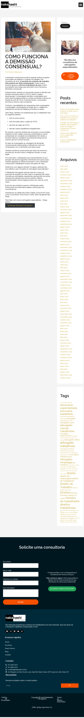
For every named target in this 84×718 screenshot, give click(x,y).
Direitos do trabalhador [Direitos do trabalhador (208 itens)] (70, 499)
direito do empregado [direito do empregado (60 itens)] (66, 477)
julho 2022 (64, 294)
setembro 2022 (66, 288)
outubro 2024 (65, 221)
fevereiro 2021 (65, 343)
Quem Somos (10, 649)
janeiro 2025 (64, 213)
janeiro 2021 (64, 346)
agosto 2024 (65, 227)
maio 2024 (64, 233)
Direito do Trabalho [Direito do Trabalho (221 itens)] (66, 485)
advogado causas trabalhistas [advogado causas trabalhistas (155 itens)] (67, 428)
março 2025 (64, 207)
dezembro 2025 (66, 181)
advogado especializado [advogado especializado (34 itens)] (65, 435)
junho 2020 (64, 366)
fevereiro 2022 (65, 308)
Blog (6, 652)
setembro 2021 (66, 323)
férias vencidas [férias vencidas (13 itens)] (68, 512)
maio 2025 (64, 201)
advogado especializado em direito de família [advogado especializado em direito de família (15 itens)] (69, 438)
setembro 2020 (66, 357)
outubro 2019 (65, 378)
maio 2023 (64, 265)
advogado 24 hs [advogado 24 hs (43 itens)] (67, 423)
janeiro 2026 (64, 178)
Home (7, 643)
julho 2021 (64, 329)
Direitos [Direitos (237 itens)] (65, 492)
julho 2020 (64, 363)
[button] (80, 4)
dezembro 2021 (66, 314)
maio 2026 (64, 166)
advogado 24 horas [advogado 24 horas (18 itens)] (66, 421)
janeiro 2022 (64, 311)
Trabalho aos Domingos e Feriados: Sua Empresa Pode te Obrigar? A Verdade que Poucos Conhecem (69, 126)
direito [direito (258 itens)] (71, 473)
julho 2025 (64, 195)
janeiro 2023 (64, 276)
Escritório (8, 646)
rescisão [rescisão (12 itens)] (77, 518)
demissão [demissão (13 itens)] (69, 469)
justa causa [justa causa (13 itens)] (68, 514)
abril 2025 (63, 204)
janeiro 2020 (64, 372)
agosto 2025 (65, 192)
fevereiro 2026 (65, 175)
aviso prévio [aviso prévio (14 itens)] (71, 465)
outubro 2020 (65, 355)
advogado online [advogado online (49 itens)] (72, 440)
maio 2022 (64, 299)
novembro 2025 (66, 183)
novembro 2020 (66, 352)
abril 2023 (63, 268)
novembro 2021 (66, 317)
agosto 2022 (65, 291)
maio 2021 (64, 334)
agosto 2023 (65, 259)
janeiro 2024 (64, 244)
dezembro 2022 (66, 279)
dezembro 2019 (66, 375)
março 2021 (64, 340)
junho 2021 (64, 331)
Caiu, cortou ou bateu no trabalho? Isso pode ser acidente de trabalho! (69, 118)
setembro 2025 (66, 189)
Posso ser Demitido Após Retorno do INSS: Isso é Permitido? (69, 111)
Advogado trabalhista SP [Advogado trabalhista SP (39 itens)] (69, 456)
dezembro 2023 (66, 247)
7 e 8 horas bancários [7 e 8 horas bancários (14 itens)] (66, 402)
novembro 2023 (66, 250)
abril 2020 (63, 369)
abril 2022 (63, 302)
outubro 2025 (65, 186)
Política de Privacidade (5, 699)
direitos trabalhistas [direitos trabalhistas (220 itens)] (68, 506)
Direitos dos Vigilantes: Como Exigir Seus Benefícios (68, 135)
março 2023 (64, 271)
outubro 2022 (65, 285)
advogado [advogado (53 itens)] (71, 418)
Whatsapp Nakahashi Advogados (20, 205)
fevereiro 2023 (65, 273)
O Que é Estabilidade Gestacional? (68, 141)
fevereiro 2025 (65, 210)
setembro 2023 (66, 256)
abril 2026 (63, 169)
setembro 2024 (66, 224)
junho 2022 (64, 297)
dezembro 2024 (66, 215)
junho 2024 (64, 230)
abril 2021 (63, 337)
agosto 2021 (64, 326)
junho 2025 (64, 198)
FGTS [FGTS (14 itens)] (77, 510)
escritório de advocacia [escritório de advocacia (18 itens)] (67, 510)
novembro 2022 (66, 282)
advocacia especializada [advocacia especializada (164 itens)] (68, 406)
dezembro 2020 (66, 349)
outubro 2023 (65, 253)
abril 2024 (63, 236)
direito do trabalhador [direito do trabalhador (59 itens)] (69, 479)
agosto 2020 (65, 360)
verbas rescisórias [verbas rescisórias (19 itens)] (71, 522)
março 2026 (64, 172)
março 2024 (64, 239)
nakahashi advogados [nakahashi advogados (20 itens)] (67, 518)
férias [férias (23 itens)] (62, 512)
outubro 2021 (65, 320)
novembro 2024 (66, 218)
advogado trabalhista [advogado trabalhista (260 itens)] (67, 444)
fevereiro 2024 (65, 241)
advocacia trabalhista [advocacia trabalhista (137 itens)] (66, 413)
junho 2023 (64, 262)
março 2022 (64, 305)
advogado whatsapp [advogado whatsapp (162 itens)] (66, 461)
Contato (8, 656)
